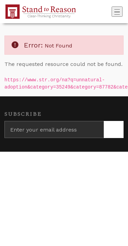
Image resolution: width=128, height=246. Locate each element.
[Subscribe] (114, 129)
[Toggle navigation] (117, 11)
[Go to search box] (110, 11)
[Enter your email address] (54, 129)
